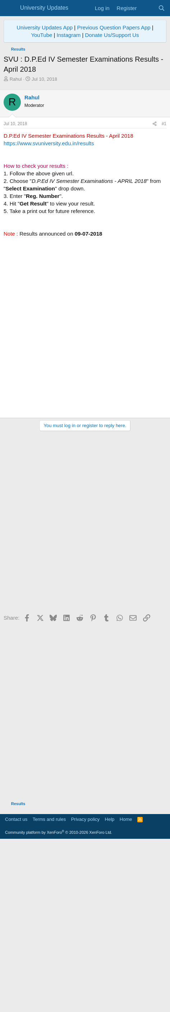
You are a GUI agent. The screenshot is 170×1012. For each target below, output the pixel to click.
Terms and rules (49, 989)
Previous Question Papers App (113, 27)
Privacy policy (85, 989)
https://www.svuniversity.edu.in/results (49, 313)
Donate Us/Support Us (112, 35)
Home (126, 989)
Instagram (69, 35)
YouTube (41, 35)
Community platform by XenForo (58, 1002)
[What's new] (147, 8)
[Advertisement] (85, 171)
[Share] (154, 293)
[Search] (162, 8)
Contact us (16, 989)
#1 (164, 293)
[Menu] (9, 8)
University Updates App (45, 27)
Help (110, 989)
